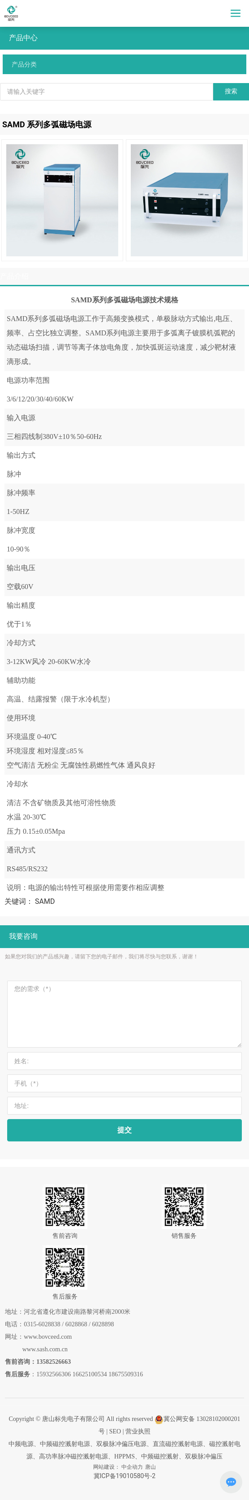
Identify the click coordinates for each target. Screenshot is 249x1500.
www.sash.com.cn (45, 1349)
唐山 (150, 1467)
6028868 (76, 1324)
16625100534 (90, 1374)
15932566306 (53, 1374)
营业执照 (137, 1431)
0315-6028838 (42, 1324)
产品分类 (24, 64)
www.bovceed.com (48, 1336)
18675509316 (125, 1374)
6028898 (103, 1324)
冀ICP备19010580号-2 (124, 1475)
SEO (115, 1431)
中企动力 (132, 1467)
